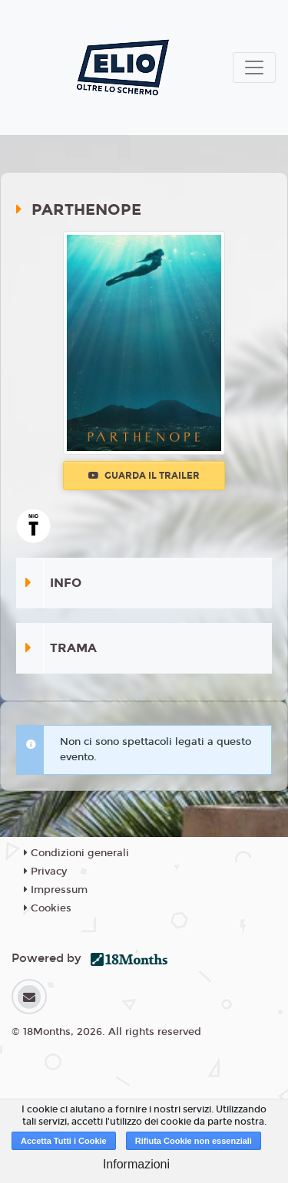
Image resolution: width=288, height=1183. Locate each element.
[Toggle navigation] (254, 67)
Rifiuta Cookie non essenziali (193, 1140)
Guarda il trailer (144, 475)
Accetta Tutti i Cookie (64, 1140)
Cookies (47, 908)
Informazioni (136, 1164)
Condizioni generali (76, 853)
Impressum (56, 890)
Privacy (45, 871)
